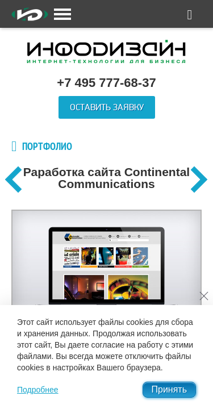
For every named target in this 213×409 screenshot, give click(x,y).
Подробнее (38, 389)
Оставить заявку (107, 107)
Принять (169, 389)
